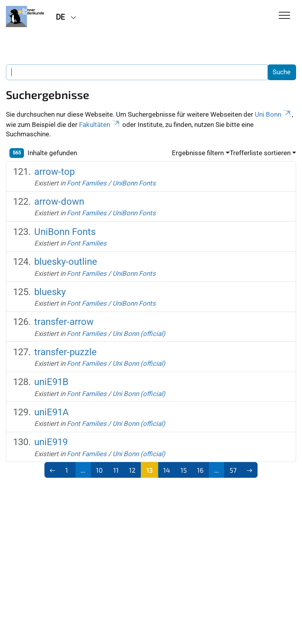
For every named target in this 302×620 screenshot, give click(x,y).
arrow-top (54, 171)
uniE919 (51, 442)
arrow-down (59, 201)
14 (166, 470)
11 (116, 470)
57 (233, 470)
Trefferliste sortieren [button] (260, 153)
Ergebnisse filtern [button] (198, 153)
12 (132, 470)
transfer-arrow (64, 321)
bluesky (50, 291)
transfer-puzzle (65, 352)
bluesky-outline (65, 261)
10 (99, 470)
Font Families (87, 183)
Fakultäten (100, 124)
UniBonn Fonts (134, 183)
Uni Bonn (273, 114)
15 (183, 470)
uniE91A (51, 412)
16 (200, 470)
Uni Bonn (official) (138, 334)
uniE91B (51, 381)
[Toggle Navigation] (284, 16)
